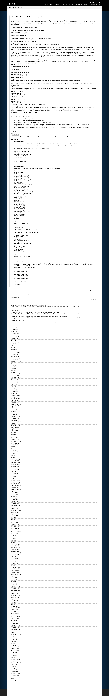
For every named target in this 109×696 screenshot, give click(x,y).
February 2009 (14, 673)
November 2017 (15, 507)
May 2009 (13, 670)
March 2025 (14, 351)
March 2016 (14, 542)
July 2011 (13, 636)
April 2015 (13, 561)
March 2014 (14, 584)
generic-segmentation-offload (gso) (20, 33)
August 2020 (14, 448)
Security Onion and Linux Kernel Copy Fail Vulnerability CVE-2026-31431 (28, 305)
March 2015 (14, 563)
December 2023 (15, 377)
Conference (93, 4)
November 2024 (15, 358)
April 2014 (13, 583)
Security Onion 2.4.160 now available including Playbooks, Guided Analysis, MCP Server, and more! (35, 312)
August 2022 (14, 406)
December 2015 (15, 547)
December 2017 (15, 505)
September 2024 (15, 361)
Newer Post (15, 291)
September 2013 (15, 595)
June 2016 (13, 537)
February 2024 (14, 374)
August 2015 (14, 554)
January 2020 (14, 460)
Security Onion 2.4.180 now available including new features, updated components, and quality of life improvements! (39, 316)
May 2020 (13, 453)
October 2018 (14, 487)
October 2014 (14, 572)
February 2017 (14, 522)
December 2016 (15, 526)
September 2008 (15, 680)
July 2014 (13, 577)
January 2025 (14, 354)
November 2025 (15, 336)
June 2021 (13, 430)
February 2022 (14, 416)
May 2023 (13, 390)
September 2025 (15, 340)
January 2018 (14, 503)
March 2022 (14, 414)
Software (56, 4)
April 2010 (13, 657)
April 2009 (13, 671)
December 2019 (15, 462)
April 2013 (13, 604)
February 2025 (14, 352)
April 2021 (13, 434)
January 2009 (14, 675)
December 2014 (15, 569)
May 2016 (13, 538)
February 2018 (14, 501)
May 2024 (13, 368)
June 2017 (13, 515)
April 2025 (13, 349)
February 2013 (14, 608)
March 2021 (14, 436)
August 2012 (14, 618)
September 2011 (15, 634)
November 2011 (15, 631)
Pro (51, 4)
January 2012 (14, 627)
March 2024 (14, 372)
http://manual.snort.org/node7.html (20, 43)
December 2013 (15, 590)
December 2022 (15, 398)
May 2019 (13, 475)
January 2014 (14, 588)
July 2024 (13, 365)
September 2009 (15, 662)
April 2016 (13, 540)
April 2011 (13, 641)
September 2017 (15, 510)
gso (34, 136)
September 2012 (15, 616)
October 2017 (14, 508)
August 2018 (14, 491)
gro (31, 136)
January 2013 (14, 609)
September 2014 (15, 574)
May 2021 (13, 432)
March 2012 (14, 623)
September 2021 (15, 425)
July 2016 (13, 535)
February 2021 (14, 437)
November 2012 (15, 613)
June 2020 (13, 452)
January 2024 (14, 375)
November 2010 (15, 647)
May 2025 (13, 347)
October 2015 (14, 551)
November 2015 (15, 549)
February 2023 (14, 395)
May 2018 (13, 496)
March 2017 (14, 521)
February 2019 (14, 480)
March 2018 (14, 499)
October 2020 (14, 445)
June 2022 (13, 409)
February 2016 (14, 544)
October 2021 (14, 423)
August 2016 (14, 533)
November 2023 (15, 379)
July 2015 (13, 556)
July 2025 (13, 343)
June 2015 (13, 558)
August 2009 (14, 664)
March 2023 (14, 393)
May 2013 (13, 602)
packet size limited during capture (43, 136)
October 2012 (14, 615)
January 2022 (14, 418)
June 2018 (13, 494)
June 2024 (13, 367)
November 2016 (15, 528)
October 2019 (14, 466)
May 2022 (13, 411)
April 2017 (13, 519)
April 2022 (13, 413)
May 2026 (13, 328)
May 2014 (13, 581)
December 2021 (15, 420)
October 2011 (14, 632)
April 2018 (13, 498)
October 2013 (14, 593)
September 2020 (15, 446)
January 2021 (14, 439)
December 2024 (15, 356)
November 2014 (15, 570)
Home (54, 291)
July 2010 (13, 652)
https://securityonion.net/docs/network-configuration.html (26, 112)
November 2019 (15, 464)
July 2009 (13, 666)
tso (63, 136)
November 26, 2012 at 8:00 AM (22, 256)
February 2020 (14, 459)
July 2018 (13, 492)
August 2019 (14, 469)
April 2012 (13, 622)
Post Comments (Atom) (23, 294)
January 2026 (14, 333)
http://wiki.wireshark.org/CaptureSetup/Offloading (24, 41)
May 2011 (13, 639)
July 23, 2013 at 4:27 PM (20, 281)
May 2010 (13, 655)
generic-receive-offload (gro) (18, 35)
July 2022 (13, 407)
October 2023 (14, 381)
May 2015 (13, 560)
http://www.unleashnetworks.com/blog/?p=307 (23, 40)
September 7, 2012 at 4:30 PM (21, 161)
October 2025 (14, 338)
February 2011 (14, 643)
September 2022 (15, 404)
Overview (46, 4)
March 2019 (14, 478)
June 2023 (13, 388)
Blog (99, 4)
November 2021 (15, 422)
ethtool (28, 136)
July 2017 (13, 514)
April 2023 (13, 391)
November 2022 (15, 400)
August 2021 (14, 427)
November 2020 (15, 443)
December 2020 (15, 441)
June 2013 (13, 600)
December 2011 (15, 629)
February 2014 (14, 586)
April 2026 (13, 329)
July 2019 (13, 471)
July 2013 (13, 599)
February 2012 (14, 625)
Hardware (64, 4)
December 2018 (15, 483)
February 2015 (14, 565)
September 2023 (15, 382)
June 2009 (13, 668)
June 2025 (13, 345)
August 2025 (14, 342)
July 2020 (13, 450)
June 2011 (13, 638)
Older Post (93, 291)
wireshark (67, 136)
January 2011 (14, 645)
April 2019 (13, 476)
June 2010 (13, 654)
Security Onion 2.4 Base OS (17, 320)
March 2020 (14, 457)
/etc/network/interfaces (20, 136)
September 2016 (15, 531)
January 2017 (14, 524)
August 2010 (14, 650)
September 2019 (15, 468)
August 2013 (14, 597)
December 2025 (15, 335)
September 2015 (15, 553)
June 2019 (13, 473)
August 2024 (14, 363)
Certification (78, 4)
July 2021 (13, 429)
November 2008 (15, 677)
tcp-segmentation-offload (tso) (19, 32)
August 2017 (14, 512)
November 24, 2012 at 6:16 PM (21, 223)
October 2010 (14, 648)
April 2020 (13, 455)
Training (70, 4)
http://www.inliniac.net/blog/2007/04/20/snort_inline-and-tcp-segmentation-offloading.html (35, 44)
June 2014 (13, 579)
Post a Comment (17, 284)
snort (61, 136)
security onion (55, 136)
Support (85, 4)
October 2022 (14, 402)
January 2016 (14, 545)
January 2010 (14, 661)
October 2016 (14, 530)
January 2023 (14, 397)
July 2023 (13, 386)
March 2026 (14, 331)
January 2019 (14, 482)
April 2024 (13, 370)
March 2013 (14, 606)
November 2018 (15, 485)
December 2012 (15, 611)
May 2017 (13, 517)
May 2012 (13, 620)
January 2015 (14, 567)
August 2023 (14, 384)
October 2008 (14, 678)
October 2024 (14, 359)
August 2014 (14, 576)
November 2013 (15, 592)
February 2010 (14, 659)
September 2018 (15, 489)
